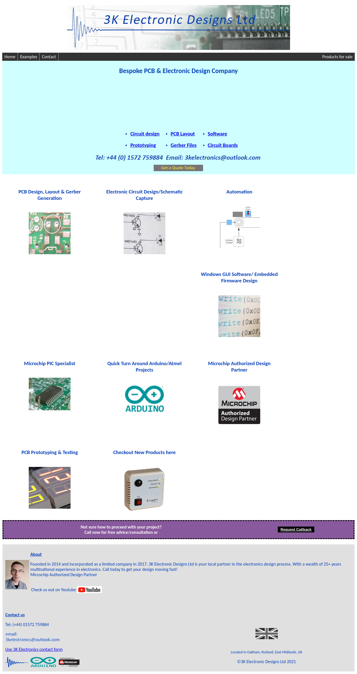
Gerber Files (184, 145)
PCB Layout (183, 133)
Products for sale (337, 56)
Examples (28, 56)
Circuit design (144, 133)
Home (9, 56)
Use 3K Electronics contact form (33, 649)
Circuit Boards (223, 145)
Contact (49, 56)
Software (217, 133)
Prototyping (143, 145)
